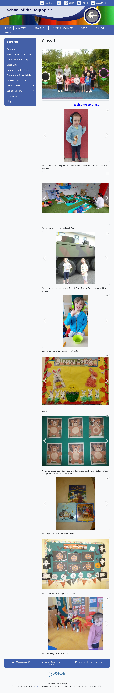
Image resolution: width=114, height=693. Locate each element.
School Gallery (20, 90)
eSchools (37, 686)
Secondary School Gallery (20, 75)
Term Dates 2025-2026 (19, 54)
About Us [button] (39, 28)
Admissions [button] (22, 28)
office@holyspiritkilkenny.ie (90, 662)
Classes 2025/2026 (16, 80)
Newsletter (12, 96)
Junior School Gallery (18, 69)
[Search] (49, 3)
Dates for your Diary (17, 59)
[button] (44, 135)
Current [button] (100, 28)
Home (8, 28)
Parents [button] (85, 28)
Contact (9, 32)
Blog (9, 101)
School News (20, 85)
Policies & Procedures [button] (62, 28)
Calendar (11, 49)
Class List (12, 64)
